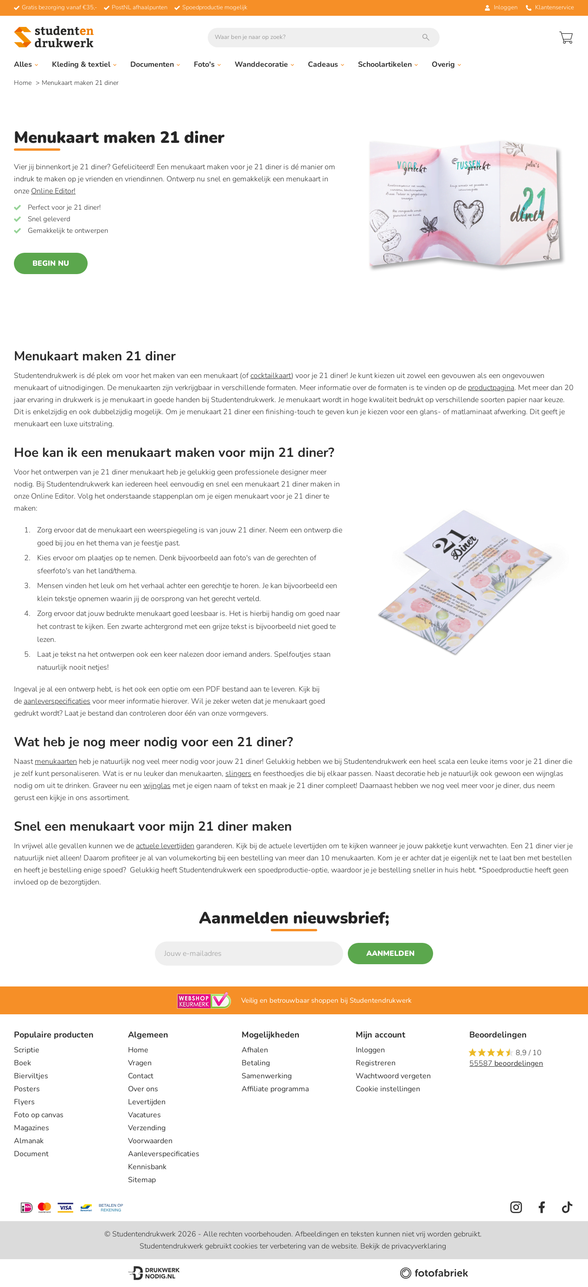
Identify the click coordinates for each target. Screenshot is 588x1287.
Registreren (376, 1063)
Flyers (24, 1102)
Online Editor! (53, 191)
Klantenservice (550, 7)
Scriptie (26, 1050)
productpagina (491, 388)
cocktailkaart (270, 376)
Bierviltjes (31, 1076)
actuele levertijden (165, 846)
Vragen (140, 1063)
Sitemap (142, 1180)
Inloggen (370, 1050)
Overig (446, 64)
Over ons (143, 1089)
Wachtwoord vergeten (393, 1076)
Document (31, 1154)
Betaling (256, 1063)
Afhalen (255, 1050)
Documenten (155, 64)
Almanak (29, 1141)
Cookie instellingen (388, 1089)
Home (23, 82)
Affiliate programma (275, 1089)
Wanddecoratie (264, 64)
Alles (26, 64)
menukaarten (56, 761)
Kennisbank (147, 1167)
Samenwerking (267, 1076)
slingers (238, 773)
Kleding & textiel (84, 64)
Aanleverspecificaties (163, 1154)
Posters (27, 1089)
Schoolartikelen (388, 64)
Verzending (147, 1128)
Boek (22, 1063)
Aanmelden (390, 953)
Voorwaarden (150, 1141)
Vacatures (144, 1115)
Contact (140, 1076)
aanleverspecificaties (57, 701)
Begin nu (50, 263)
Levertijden (147, 1102)
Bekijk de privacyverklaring (403, 1246)
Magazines (31, 1128)
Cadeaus (326, 64)
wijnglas (157, 786)
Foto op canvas (39, 1115)
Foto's (207, 64)
